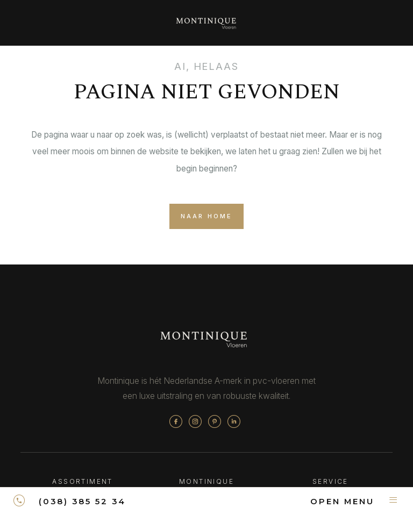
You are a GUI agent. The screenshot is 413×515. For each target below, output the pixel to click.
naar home (206, 220)
